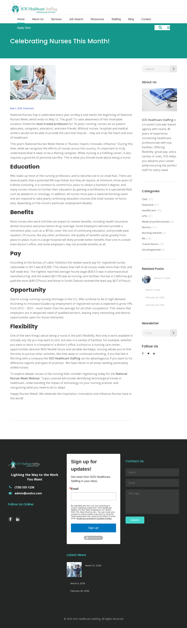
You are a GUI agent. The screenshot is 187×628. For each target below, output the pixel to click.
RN (143, 238)
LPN (144, 216)
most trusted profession (52, 124)
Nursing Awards (152, 232)
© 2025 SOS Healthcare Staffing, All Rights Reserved (93, 618)
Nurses (146, 227)
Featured (29, 108)
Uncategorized (151, 249)
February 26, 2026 (155, 297)
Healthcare (149, 210)
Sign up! (93, 527)
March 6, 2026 (153, 289)
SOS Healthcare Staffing (64, 358)
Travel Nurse (150, 244)
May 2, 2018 (16, 108)
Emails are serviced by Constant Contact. (94, 518)
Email (74, 488)
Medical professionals (156, 221)
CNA (144, 199)
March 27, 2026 (162, 278)
